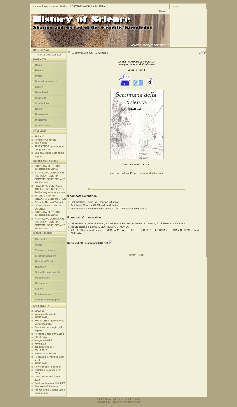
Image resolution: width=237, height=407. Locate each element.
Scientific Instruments (47, 272)
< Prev (131, 254)
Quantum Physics (45, 261)
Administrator (43, 125)
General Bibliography (47, 299)
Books (39, 108)
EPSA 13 (39, 136)
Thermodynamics (45, 250)
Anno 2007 (59, 6)
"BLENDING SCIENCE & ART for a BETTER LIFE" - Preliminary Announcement (50, 189)
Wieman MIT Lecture (46, 386)
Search (39, 87)
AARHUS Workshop (46, 353)
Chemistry (41, 283)
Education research (46, 81)
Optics (39, 244)
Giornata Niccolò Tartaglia (49, 202)
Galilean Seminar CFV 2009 (50, 383)
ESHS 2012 (41, 350)
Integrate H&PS (43, 340)
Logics (39, 288)
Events (46, 6)
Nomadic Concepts (45, 139)
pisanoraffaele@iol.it (152, 173)
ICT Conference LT (45, 347)
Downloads (41, 114)
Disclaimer (41, 119)
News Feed (41, 92)
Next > (141, 254)
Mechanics (41, 239)
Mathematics (42, 277)
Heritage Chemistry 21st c (49, 333)
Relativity (40, 266)
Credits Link (42, 103)
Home (35, 6)
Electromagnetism (45, 255)
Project (39, 76)
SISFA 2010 (41, 363)
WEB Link (40, 97)
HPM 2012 (40, 343)
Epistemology (43, 294)
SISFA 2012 (41, 143)
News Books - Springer (48, 366)
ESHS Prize (41, 337)
